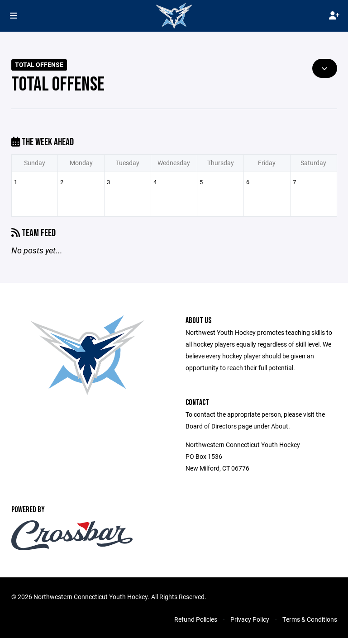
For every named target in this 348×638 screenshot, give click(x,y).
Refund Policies (195, 619)
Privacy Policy (249, 619)
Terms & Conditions (309, 619)
